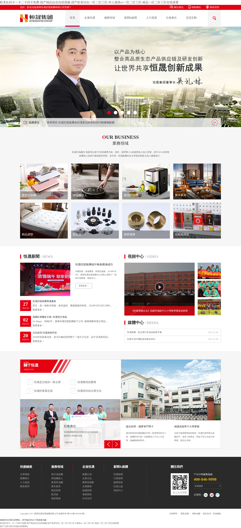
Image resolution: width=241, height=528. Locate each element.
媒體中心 (143, 322)
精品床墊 (56, 490)
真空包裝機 (57, 474)
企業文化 (87, 478)
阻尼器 (54, 494)
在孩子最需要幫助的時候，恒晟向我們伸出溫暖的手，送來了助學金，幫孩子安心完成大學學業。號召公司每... (195, 433)
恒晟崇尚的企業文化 (89, 390)
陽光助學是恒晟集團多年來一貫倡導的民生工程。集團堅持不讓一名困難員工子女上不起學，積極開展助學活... (147, 433)
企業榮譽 (87, 486)
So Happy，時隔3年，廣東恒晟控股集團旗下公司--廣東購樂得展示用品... (68, 321)
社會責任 (171, 17)
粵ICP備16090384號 (76, 513)
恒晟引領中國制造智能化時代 (141, 339)
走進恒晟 (89, 17)
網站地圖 (196, 513)
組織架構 (87, 490)
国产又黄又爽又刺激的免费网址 (14, 526)
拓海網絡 (217, 513)
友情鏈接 (199, 486)
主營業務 (24, 474)
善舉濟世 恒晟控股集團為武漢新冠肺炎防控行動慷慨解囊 (80, 122)
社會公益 (118, 486)
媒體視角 (118, 482)
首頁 (72, 17)
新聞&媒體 (130, 17)
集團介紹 (87, 474)
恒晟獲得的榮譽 (86, 382)
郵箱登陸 (212, 7)
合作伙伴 (87, 498)
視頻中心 (143, 256)
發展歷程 (87, 494)
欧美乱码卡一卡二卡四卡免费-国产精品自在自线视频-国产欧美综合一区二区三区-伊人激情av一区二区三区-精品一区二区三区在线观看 (89, 2)
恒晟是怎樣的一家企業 (47, 382)
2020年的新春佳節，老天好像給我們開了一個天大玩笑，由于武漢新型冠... (68, 337)
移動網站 (194, 7)
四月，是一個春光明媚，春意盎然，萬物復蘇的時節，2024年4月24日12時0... (68, 305)
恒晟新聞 (38, 256)
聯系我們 (24, 486)
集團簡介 (24, 478)
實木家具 (56, 486)
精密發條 (56, 498)
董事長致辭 (88, 482)
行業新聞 (118, 478)
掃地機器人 (57, 478)
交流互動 (191, 17)
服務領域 (109, 17)
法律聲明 (173, 513)
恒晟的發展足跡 (43, 390)
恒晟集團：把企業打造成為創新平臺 (144, 332)
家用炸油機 (57, 482)
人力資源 (151, 17)
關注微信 (176, 7)
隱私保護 (185, 513)
